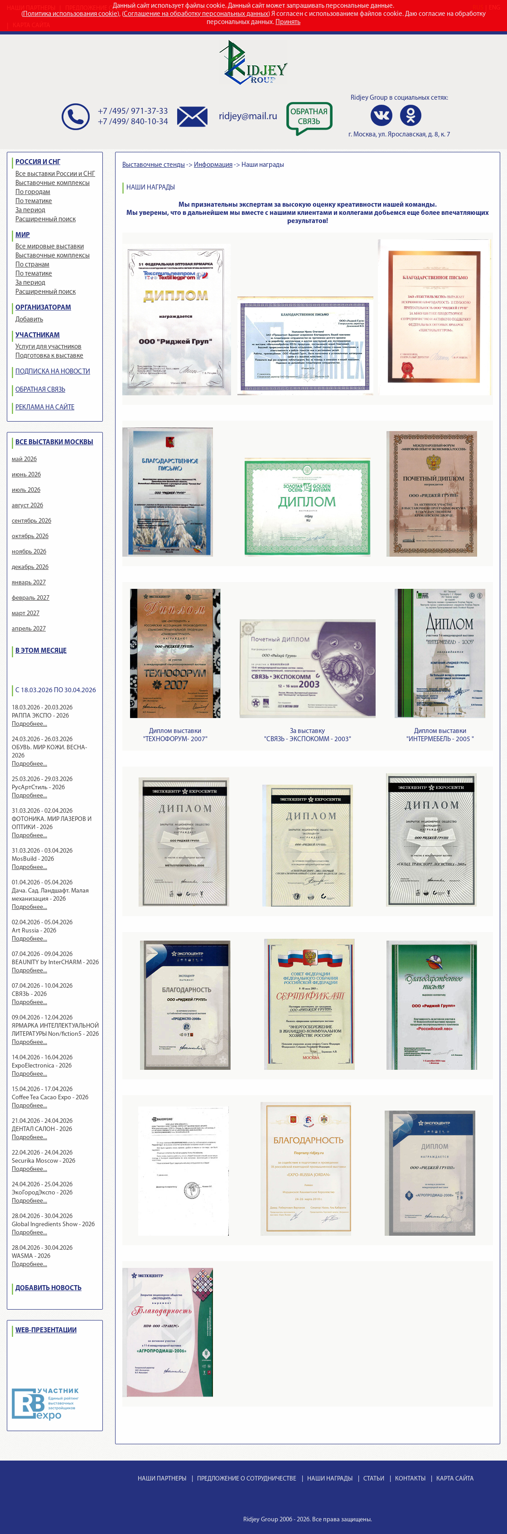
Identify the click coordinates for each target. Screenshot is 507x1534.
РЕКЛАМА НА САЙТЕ (44, 407)
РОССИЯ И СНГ (37, 162)
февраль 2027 (30, 598)
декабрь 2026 (30, 567)
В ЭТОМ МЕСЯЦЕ (41, 651)
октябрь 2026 (30, 536)
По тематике (33, 201)
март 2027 (25, 613)
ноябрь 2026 (29, 552)
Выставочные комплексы (52, 183)
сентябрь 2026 (31, 521)
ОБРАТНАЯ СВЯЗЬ (40, 390)
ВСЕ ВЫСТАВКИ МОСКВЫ (54, 442)
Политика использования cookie (70, 14)
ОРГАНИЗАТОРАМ (43, 308)
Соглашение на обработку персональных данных (196, 14)
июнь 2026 (26, 474)
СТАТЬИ (373, 1479)
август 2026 (27, 505)
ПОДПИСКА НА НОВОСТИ (52, 372)
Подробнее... (29, 724)
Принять (287, 22)
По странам (32, 265)
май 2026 (24, 459)
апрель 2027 (29, 629)
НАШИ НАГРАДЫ (329, 1479)
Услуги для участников (48, 347)
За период (30, 210)
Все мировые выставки (49, 246)
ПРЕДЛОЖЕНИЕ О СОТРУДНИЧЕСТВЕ (246, 1479)
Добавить (29, 319)
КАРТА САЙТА (455, 1479)
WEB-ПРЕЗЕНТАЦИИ (46, 1330)
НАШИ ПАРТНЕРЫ (162, 1479)
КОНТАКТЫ (410, 1479)
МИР (22, 235)
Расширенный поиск (45, 219)
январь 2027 (29, 582)
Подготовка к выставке (49, 356)
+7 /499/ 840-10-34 (133, 122)
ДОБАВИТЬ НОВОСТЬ (48, 1288)
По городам (32, 192)
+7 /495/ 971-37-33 (133, 111)
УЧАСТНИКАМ (37, 335)
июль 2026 (26, 490)
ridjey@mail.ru (248, 117)
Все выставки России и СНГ (55, 174)
